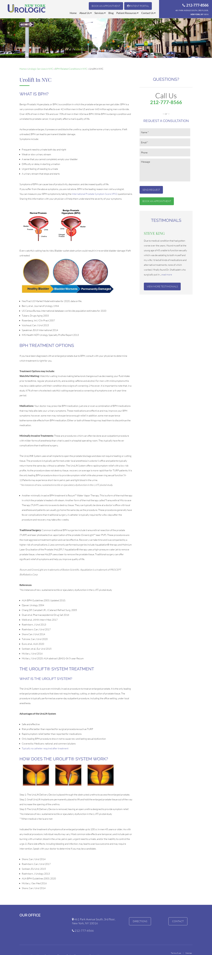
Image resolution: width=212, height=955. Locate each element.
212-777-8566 (197, 5)
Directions (140, 921)
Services (100, 13)
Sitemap (188, 953)
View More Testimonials (162, 286)
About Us (85, 13)
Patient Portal (138, 5)
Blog (111, 13)
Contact (178, 921)
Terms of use (176, 953)
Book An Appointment (106, 5)
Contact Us (148, 13)
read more (166, 274)
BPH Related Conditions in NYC (71, 68)
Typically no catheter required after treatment (45, 748)
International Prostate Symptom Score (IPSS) (95, 193)
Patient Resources (127, 13)
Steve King (154, 233)
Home (73, 13)
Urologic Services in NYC (40, 68)
